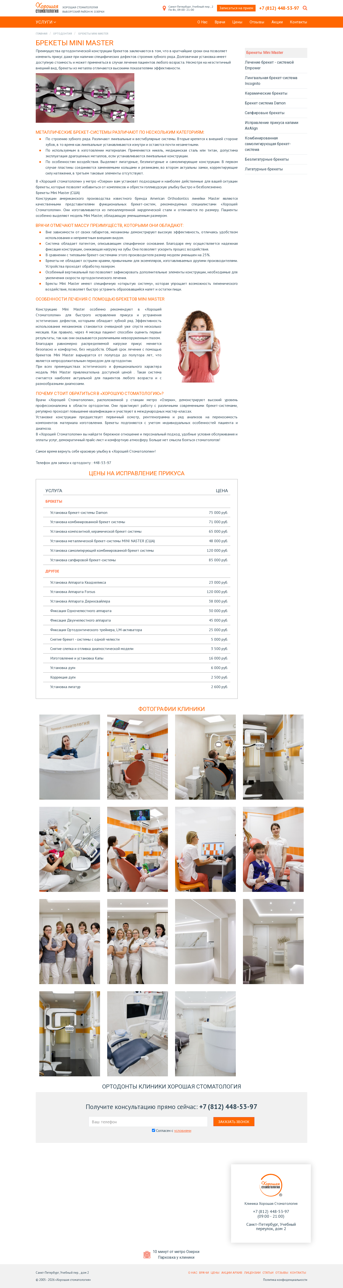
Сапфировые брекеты (265, 113)
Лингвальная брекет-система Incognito (271, 81)
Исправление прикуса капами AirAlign (271, 125)
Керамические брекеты (266, 93)
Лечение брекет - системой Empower (269, 65)
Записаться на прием (236, 7)
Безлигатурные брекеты (267, 159)
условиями (182, 1130)
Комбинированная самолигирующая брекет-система (268, 144)
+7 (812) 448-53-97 (228, 1106)
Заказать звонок (233, 1122)
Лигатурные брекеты (264, 169)
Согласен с (171, 1130)
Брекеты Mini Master (264, 52)
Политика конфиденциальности (285, 1280)
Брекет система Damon (265, 103)
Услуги (46, 22)
